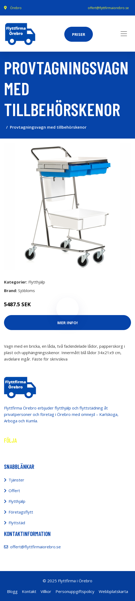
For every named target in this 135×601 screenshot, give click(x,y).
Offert (14, 490)
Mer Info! (67, 322)
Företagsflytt (21, 512)
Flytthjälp (36, 282)
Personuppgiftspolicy (74, 591)
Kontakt (29, 591)
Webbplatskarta (113, 591)
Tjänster (16, 480)
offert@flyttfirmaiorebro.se (108, 8)
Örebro (16, 8)
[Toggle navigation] (124, 34)
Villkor (46, 591)
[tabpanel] (67, 206)
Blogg (12, 591)
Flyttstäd (17, 522)
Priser (78, 34)
